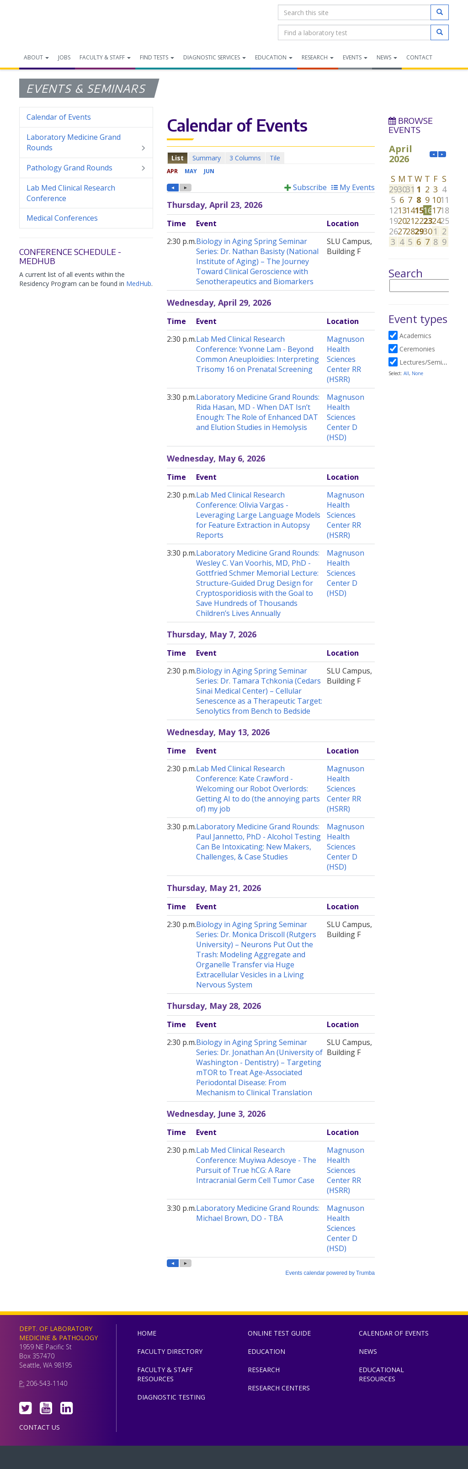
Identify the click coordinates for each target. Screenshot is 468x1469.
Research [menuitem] (318, 57)
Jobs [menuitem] (64, 57)
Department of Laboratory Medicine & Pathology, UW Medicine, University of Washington (66, 22)
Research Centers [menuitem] (279, 1388)
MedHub (138, 283)
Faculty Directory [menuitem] (169, 1351)
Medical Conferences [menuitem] (62, 218)
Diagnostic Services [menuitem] (214, 57)
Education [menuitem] (273, 57)
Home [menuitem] (146, 1333)
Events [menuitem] (355, 57)
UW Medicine (158, 1459)
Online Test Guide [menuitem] (279, 1333)
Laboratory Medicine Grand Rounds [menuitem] (86, 142)
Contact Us (39, 1427)
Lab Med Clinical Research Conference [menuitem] (71, 193)
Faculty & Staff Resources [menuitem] (165, 1374)
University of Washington (273, 1459)
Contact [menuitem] (419, 57)
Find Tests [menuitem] (157, 57)
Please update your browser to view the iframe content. (271, 157)
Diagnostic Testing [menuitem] (171, 1397)
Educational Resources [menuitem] (381, 1374)
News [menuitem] (387, 57)
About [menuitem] (36, 57)
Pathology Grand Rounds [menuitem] (86, 168)
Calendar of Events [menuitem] (59, 117)
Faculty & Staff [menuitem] (105, 57)
